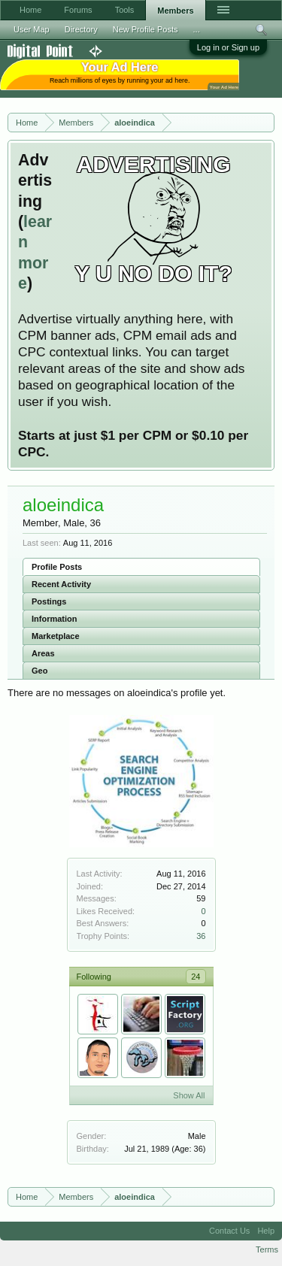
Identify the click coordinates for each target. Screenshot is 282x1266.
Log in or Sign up (228, 47)
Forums (78, 9)
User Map (32, 29)
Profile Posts (57, 566)
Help (265, 1230)
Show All (189, 1095)
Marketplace (56, 636)
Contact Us (229, 1230)
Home (30, 9)
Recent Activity (61, 584)
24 (195, 976)
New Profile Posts (145, 29)
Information (54, 618)
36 (200, 935)
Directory (81, 29)
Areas (43, 653)
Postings (49, 601)
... (196, 29)
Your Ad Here (224, 86)
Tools (125, 9)
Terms (267, 1249)
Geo (39, 670)
